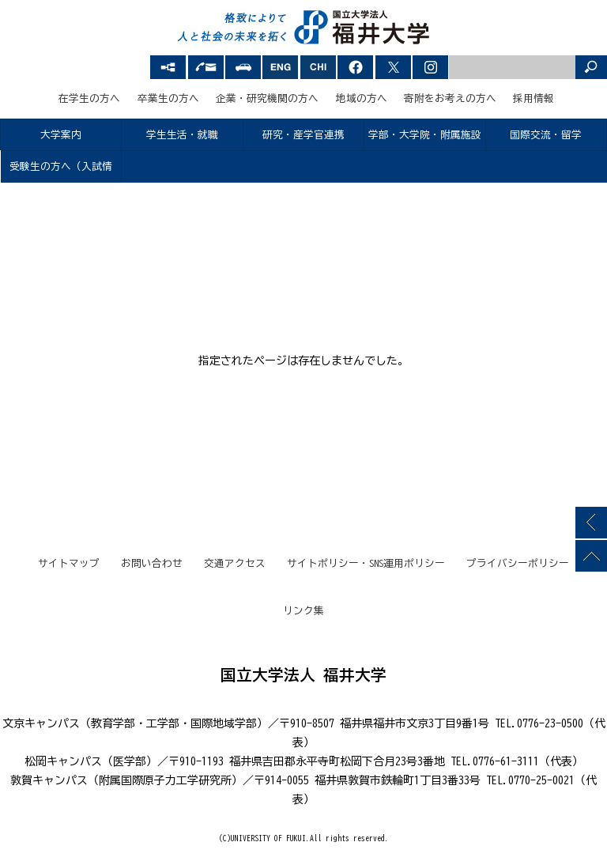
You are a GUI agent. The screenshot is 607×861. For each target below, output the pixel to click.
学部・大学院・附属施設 (424, 135)
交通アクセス (235, 563)
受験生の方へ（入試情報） (60, 172)
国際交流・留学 (546, 135)
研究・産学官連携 (303, 135)
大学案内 (60, 135)
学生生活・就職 (182, 135)
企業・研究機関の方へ (267, 98)
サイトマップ (69, 563)
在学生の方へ (89, 98)
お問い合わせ (152, 563)
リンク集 (303, 611)
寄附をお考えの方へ (450, 98)
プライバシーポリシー (517, 563)
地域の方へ (361, 98)
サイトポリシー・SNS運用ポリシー (366, 563)
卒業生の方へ (168, 98)
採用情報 (533, 98)
